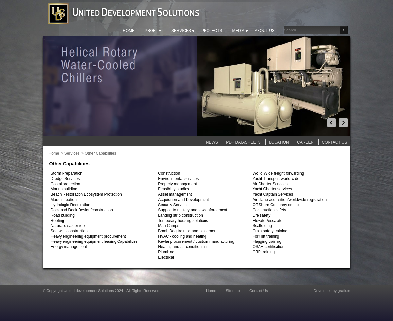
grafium (344, 291)
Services (72, 153)
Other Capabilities (100, 153)
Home (54, 153)
